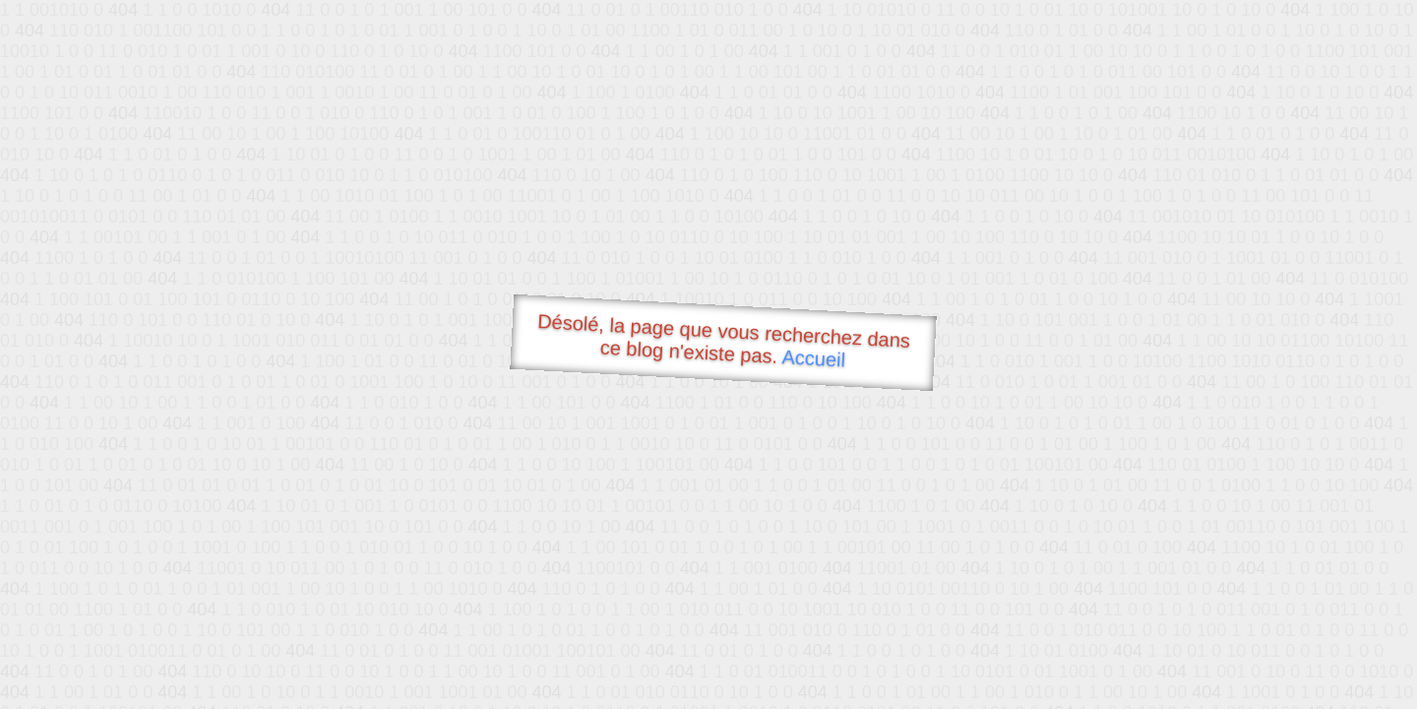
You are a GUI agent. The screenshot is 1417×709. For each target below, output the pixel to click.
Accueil (813, 358)
